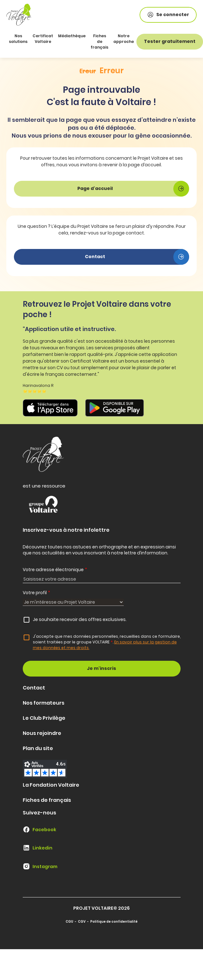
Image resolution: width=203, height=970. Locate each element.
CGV (82, 921)
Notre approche (123, 38)
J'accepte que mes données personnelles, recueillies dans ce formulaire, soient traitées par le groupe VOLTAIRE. (107, 642)
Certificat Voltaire (43, 38)
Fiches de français (99, 41)
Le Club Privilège (44, 718)
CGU (69, 921)
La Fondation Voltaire (51, 785)
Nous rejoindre (42, 733)
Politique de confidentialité (114, 921)
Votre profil (36, 592)
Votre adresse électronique (55, 569)
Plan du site (38, 748)
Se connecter (168, 14)
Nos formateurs (43, 703)
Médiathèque (72, 35)
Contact (34, 687)
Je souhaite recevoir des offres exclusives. (80, 619)
